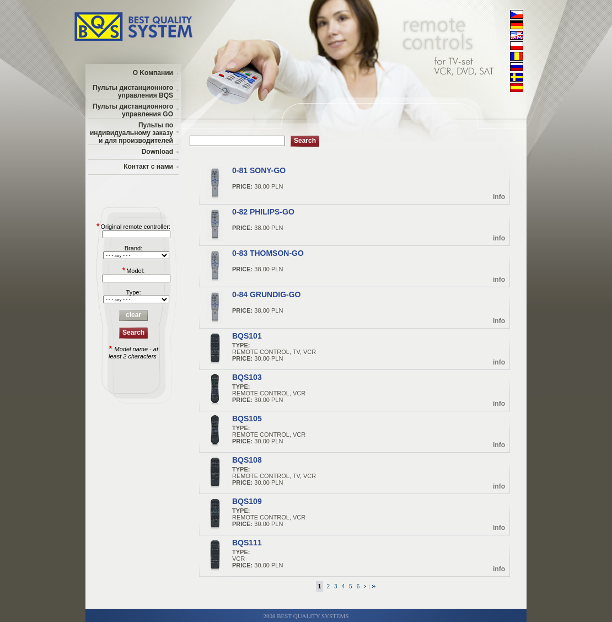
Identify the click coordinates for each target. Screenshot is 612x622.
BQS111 (247, 542)
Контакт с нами (148, 166)
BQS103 (247, 377)
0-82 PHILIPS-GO (263, 211)
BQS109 (247, 501)
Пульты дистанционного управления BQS (133, 91)
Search (133, 332)
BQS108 (247, 459)
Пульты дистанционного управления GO (133, 110)
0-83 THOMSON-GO (268, 253)
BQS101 (247, 335)
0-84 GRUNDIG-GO (266, 294)
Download (157, 152)
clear (133, 315)
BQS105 (247, 418)
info (499, 197)
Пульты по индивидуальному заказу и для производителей (131, 132)
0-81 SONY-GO (259, 170)
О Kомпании (153, 73)
